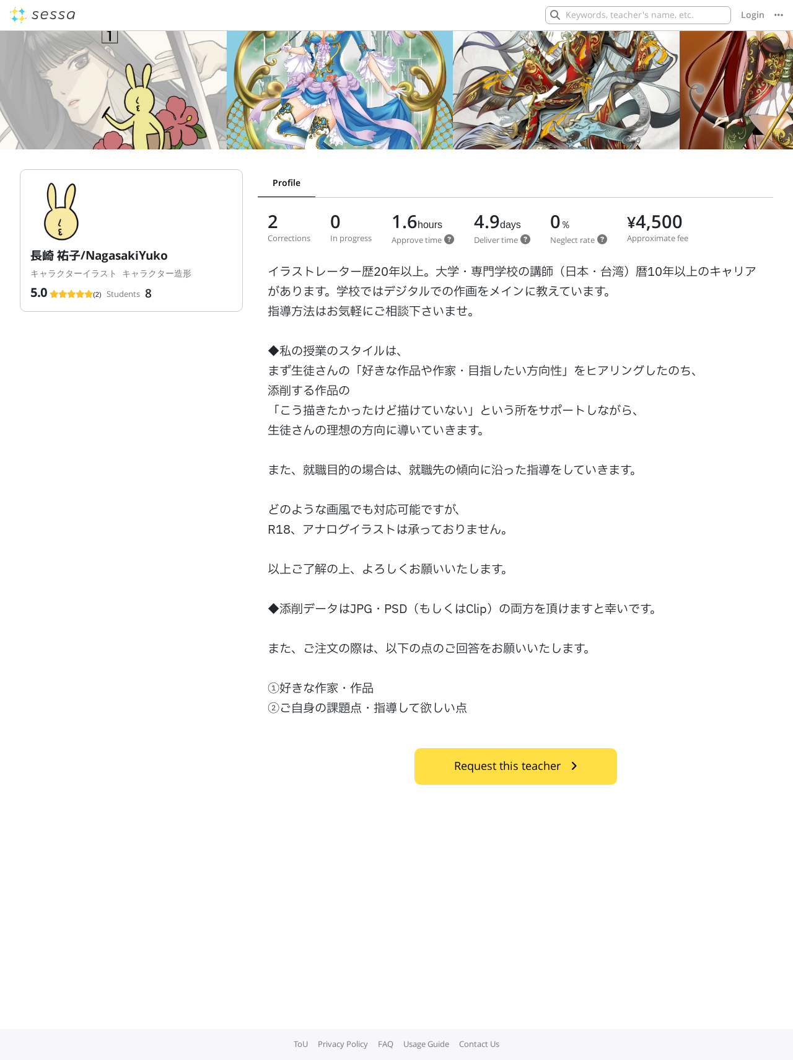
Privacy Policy (343, 1043)
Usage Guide (426, 1043)
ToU (301, 1043)
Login (753, 15)
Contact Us (479, 1043)
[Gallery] (396, 95)
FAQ (385, 1043)
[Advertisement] (396, 936)
